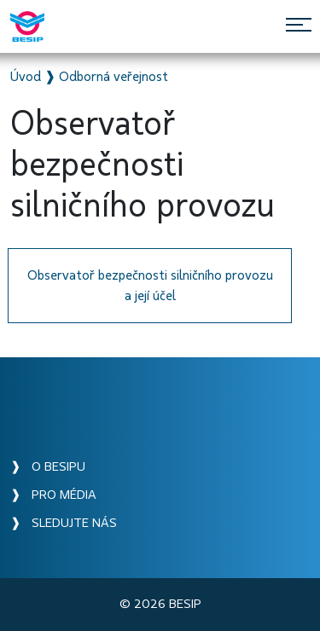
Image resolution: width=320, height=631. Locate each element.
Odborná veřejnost (113, 77)
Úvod (25, 77)
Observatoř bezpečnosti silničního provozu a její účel (150, 286)
